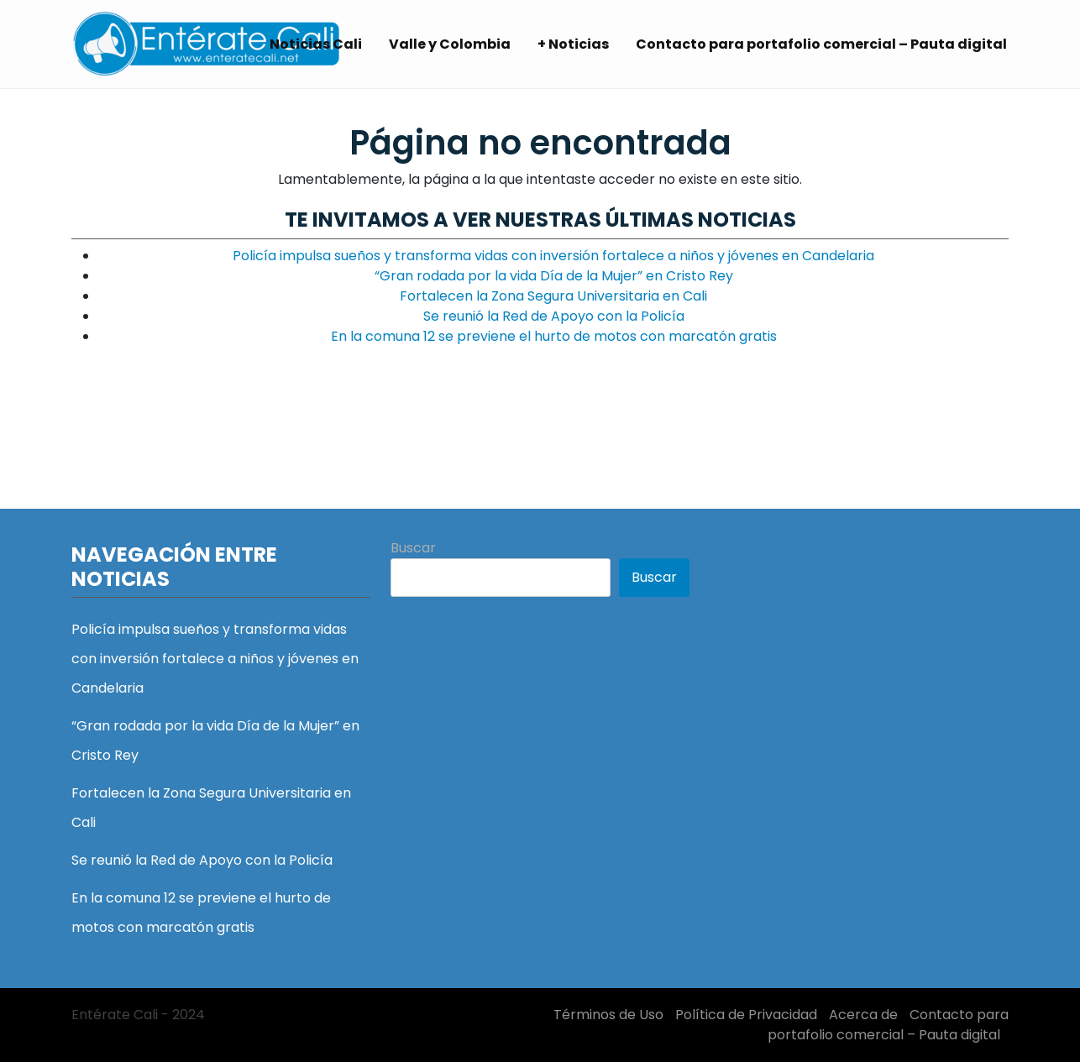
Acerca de (863, 1014)
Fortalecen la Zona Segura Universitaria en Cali (553, 296)
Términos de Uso (608, 1014)
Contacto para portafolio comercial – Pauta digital (821, 44)
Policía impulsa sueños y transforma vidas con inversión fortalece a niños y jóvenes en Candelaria (553, 255)
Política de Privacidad (746, 1014)
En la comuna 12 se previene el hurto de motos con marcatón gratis (554, 336)
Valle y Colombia (450, 44)
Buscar (413, 547)
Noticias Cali (316, 44)
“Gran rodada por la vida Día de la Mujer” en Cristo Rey (554, 275)
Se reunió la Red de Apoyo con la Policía (553, 316)
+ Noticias (573, 44)
